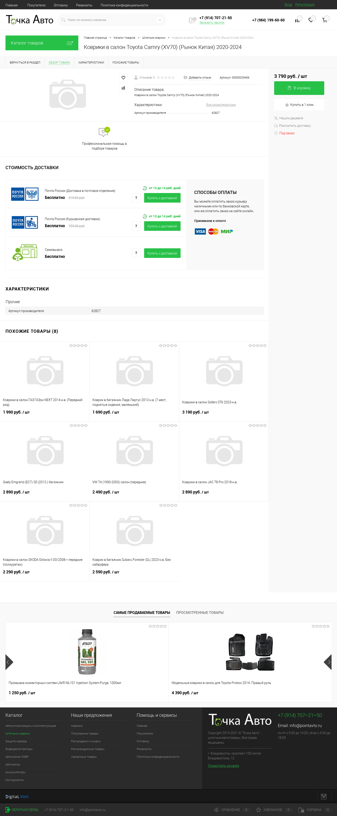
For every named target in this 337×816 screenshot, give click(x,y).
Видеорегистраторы (19, 749)
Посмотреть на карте (223, 766)
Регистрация (304, 4)
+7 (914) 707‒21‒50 (59, 810)
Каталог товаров (42, 43)
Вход (288, 4)
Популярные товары (85, 733)
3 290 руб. (266, 692)
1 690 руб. (134, 415)
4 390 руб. (103, 692)
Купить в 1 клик (299, 105)
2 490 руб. (134, 495)
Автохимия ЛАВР (16, 756)
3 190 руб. (224, 415)
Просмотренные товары (200, 612)
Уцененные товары (84, 756)
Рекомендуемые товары (88, 749)
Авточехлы (12, 764)
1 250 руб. (22, 692)
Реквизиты (84, 5)
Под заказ (284, 133)
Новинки (77, 725)
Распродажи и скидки (85, 741)
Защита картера (16, 741)
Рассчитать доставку (292, 125)
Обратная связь (21, 810)
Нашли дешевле (288, 118)
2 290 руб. (44, 574)
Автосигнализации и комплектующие (30, 725)
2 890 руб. (45, 495)
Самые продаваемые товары (142, 612)
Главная (11, 5)
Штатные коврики (17, 733)
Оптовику (61, 5)
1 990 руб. (44, 415)
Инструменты (14, 780)
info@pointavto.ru (306, 725)
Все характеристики (221, 105)
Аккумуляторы (15, 772)
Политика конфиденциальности (124, 5)
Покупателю (36, 5)
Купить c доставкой (162, 198)
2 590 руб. (134, 574)
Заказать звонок (212, 22)
